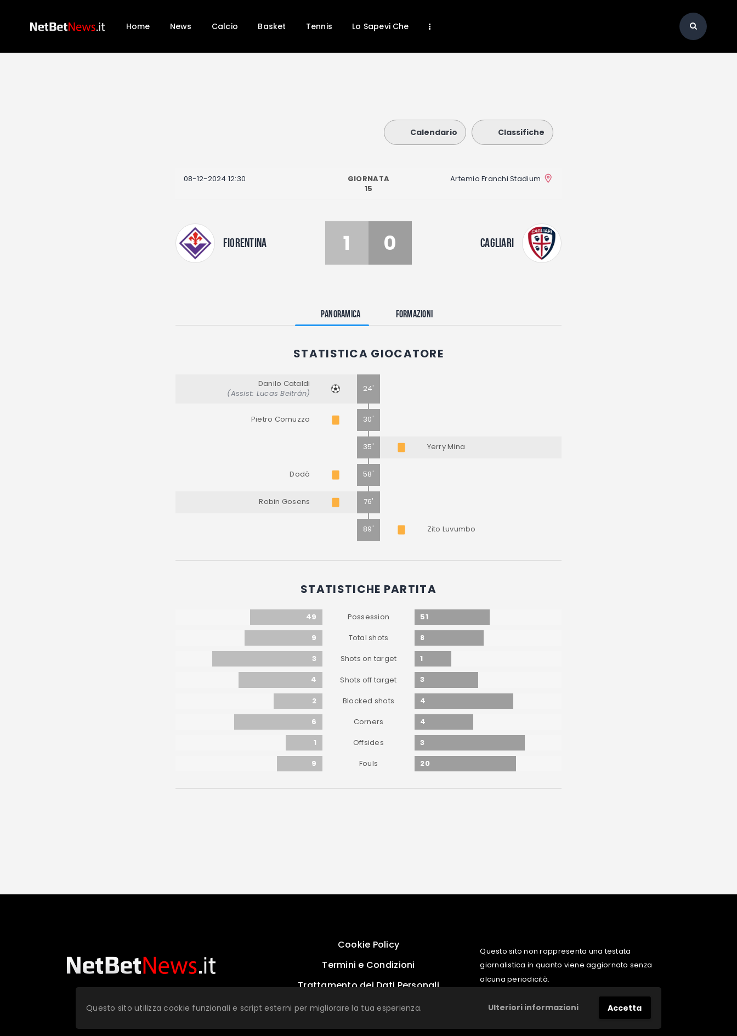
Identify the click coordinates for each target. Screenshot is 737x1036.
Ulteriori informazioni (533, 1007)
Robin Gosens (284, 501)
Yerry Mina (446, 446)
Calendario (425, 132)
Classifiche (512, 132)
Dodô (300, 474)
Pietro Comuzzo (280, 419)
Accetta (625, 1008)
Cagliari (497, 242)
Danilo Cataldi (284, 383)
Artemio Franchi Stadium (495, 178)
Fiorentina (245, 242)
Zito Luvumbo (451, 529)
